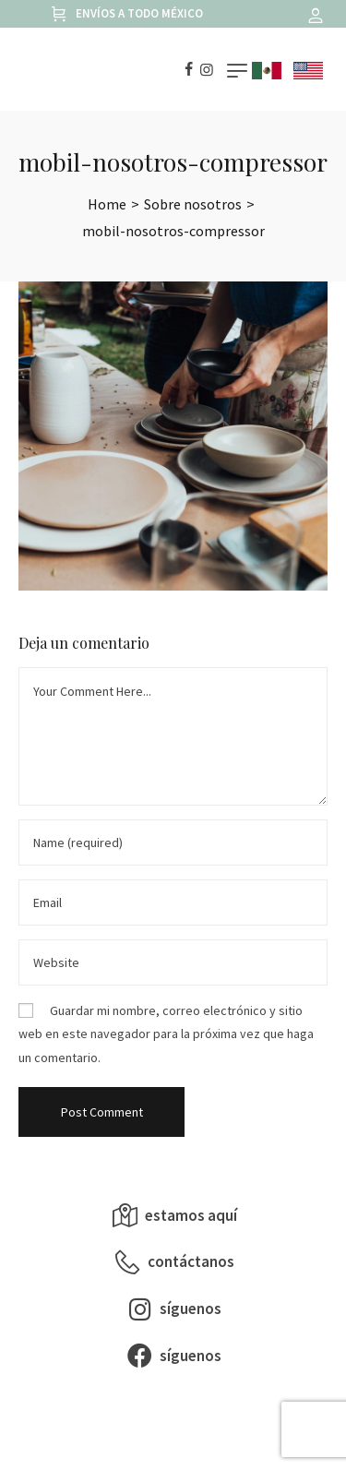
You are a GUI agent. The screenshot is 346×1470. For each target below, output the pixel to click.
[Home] (107, 204)
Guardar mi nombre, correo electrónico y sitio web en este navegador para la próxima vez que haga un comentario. (166, 1033)
